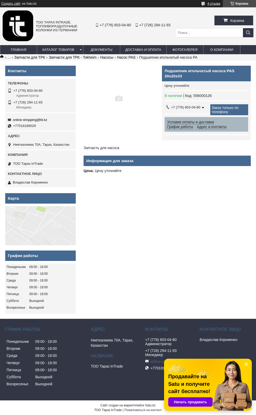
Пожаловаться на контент (143, 410)
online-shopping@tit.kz (30, 120)
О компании (221, 50)
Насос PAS (126, 57)
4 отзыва (213, 3)
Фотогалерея (185, 50)
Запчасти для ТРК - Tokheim (72, 57)
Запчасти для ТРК (29, 57)
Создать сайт (11, 3)
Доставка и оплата (143, 50)
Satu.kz (150, 405)
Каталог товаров (58, 50)
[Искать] (248, 32)
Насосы (106, 57)
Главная (18, 50)
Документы (101, 50)
